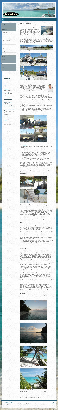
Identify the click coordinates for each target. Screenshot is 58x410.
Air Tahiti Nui (6, 116)
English (8, 78)
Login (53, 402)
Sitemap (11, 402)
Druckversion (7, 402)
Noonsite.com (6, 92)
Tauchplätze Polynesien (8, 102)
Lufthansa (5, 115)
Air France (5, 120)
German (5, 78)
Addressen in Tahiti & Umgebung (9, 105)
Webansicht (52, 403)
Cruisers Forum (6, 89)
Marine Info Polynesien (8, 99)
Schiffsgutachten (7, 85)
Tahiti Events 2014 (7, 95)
